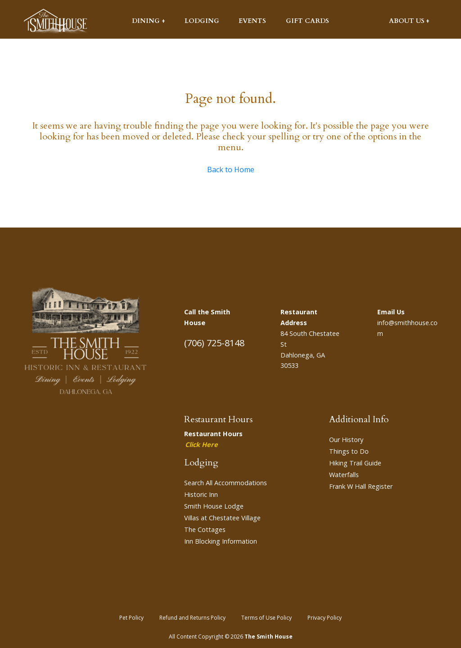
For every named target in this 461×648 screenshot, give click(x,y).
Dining (146, 21)
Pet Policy (131, 617)
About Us (407, 21)
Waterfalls (344, 474)
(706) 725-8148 (214, 343)
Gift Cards (307, 21)
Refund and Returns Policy (192, 617)
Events (252, 21)
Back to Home (230, 169)
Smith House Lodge (214, 506)
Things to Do (349, 451)
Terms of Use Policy (266, 617)
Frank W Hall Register (361, 486)
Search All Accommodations (225, 482)
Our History (346, 439)
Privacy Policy (324, 617)
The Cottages (205, 529)
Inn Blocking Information (220, 541)
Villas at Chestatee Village (222, 518)
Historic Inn (201, 494)
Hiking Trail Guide (355, 463)
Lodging (202, 21)
